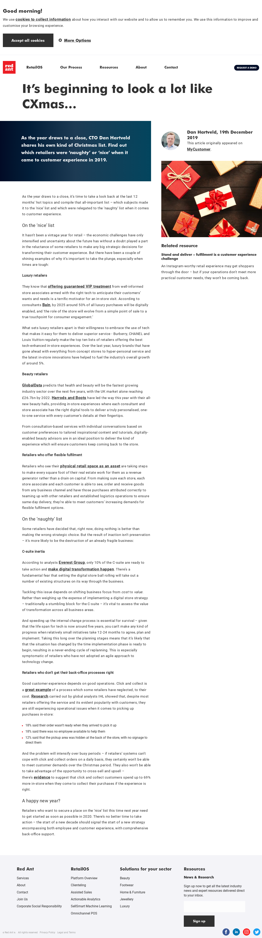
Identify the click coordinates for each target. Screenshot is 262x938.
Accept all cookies (28, 40)
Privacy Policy (47, 932)
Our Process (71, 67)
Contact (171, 67)
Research (40, 696)
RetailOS (34, 67)
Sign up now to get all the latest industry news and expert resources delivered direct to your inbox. (214, 890)
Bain (46, 304)
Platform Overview (84, 878)
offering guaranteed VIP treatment (79, 286)
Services (23, 878)
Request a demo (246, 67)
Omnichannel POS (84, 913)
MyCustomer (199, 149)
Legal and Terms (66, 932)
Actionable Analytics (85, 899)
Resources (109, 67)
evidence (42, 777)
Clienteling (78, 885)
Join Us (22, 899)
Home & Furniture (132, 892)
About (141, 67)
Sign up (199, 921)
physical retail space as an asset (90, 466)
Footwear (126, 885)
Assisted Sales (81, 892)
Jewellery (126, 899)
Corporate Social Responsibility (39, 906)
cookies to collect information (43, 19)
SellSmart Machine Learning (91, 906)
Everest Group (72, 562)
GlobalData (32, 385)
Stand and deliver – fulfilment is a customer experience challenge (208, 256)
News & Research (199, 877)
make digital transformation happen (81, 569)
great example (38, 689)
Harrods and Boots (69, 397)
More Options (75, 40)
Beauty (125, 878)
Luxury (125, 906)
